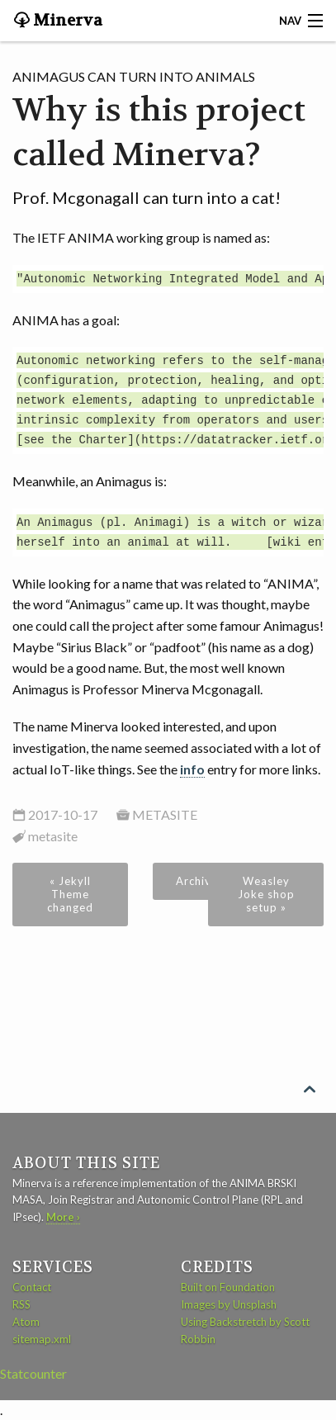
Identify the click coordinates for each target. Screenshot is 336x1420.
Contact (31, 1287)
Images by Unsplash (229, 1304)
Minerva (66, 21)
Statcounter (33, 1373)
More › (63, 1217)
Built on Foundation (228, 1287)
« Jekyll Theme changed (70, 894)
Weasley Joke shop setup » (266, 894)
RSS (21, 1304)
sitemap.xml (41, 1339)
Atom (26, 1321)
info (192, 769)
